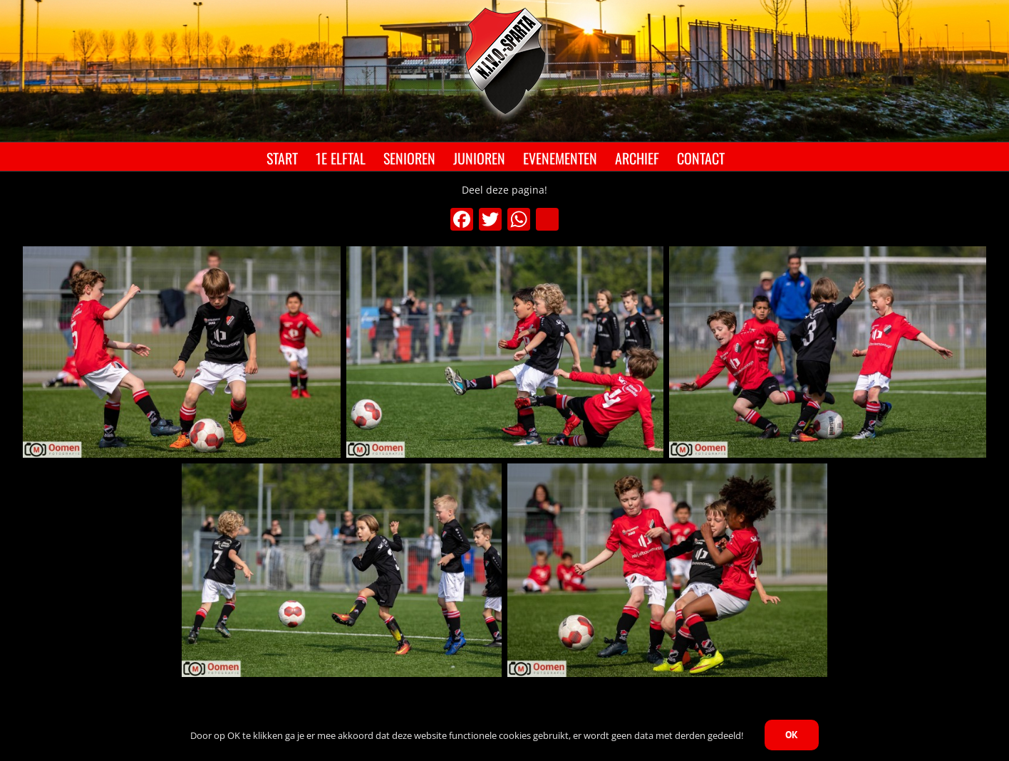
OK (791, 734)
